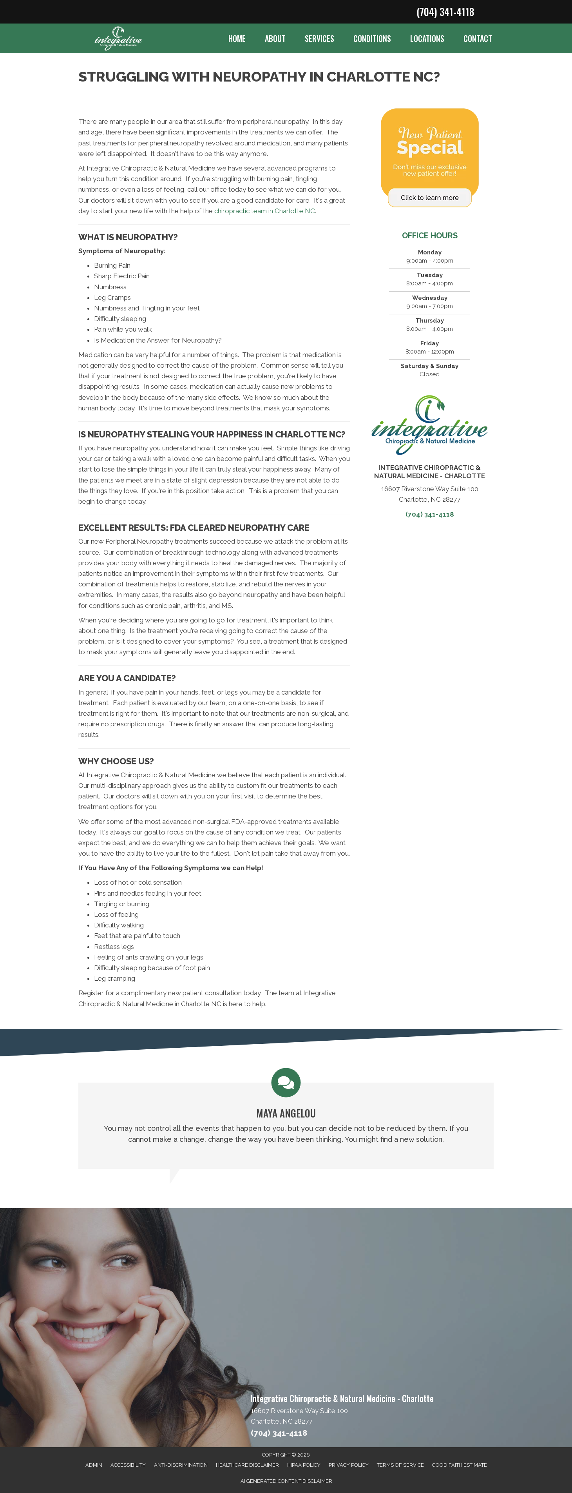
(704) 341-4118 (445, 11)
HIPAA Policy (303, 1465)
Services (319, 38)
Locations (427, 38)
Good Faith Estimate (459, 1465)
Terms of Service (400, 1465)
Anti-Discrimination (181, 1465)
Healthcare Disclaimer (247, 1465)
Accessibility (128, 1465)
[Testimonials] (286, 1118)
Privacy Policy (349, 1465)
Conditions (372, 38)
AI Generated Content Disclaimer (286, 1481)
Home (237, 38)
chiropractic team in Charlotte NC (264, 211)
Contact (477, 38)
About (275, 38)
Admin (93, 1465)
